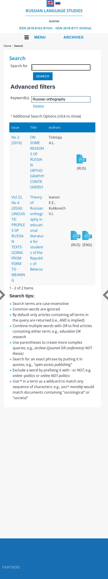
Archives (73, 37)
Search (18, 46)
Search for (19, 65)
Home (7, 46)
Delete (38, 106)
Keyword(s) (19, 97)
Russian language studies (54, 15)
